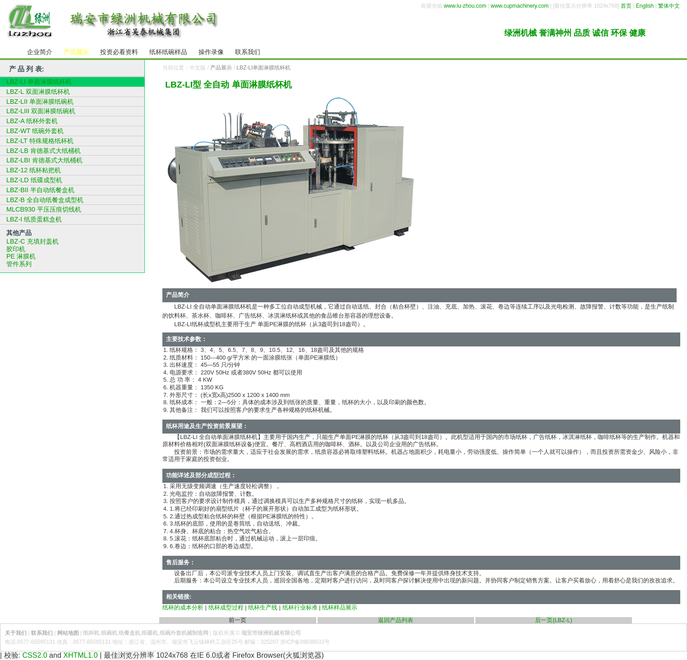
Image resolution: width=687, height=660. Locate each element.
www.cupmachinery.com (520, 6)
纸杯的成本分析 (182, 607)
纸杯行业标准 (300, 607)
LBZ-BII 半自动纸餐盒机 (40, 190)
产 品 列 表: (26, 69)
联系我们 (42, 633)
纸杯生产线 (262, 607)
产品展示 (221, 68)
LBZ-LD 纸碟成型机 (34, 180)
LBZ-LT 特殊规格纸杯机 (40, 140)
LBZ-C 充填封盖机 (32, 241)
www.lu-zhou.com (465, 6)
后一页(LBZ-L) (553, 620)
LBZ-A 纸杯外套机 (32, 121)
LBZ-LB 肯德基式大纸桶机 (43, 150)
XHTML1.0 (80, 655)
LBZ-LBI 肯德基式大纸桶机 (44, 160)
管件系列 (19, 264)
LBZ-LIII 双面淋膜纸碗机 (40, 111)
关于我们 (16, 633)
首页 (626, 6)
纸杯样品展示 (339, 607)
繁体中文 (669, 6)
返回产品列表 (395, 620)
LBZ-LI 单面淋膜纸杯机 (39, 81)
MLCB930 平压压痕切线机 (43, 209)
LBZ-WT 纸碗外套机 (35, 130)
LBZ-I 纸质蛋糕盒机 (34, 219)
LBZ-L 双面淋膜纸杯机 (38, 91)
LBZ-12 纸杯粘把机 (33, 170)
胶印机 (15, 249)
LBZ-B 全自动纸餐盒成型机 (44, 199)
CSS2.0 (35, 655)
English (645, 6)
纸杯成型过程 (226, 607)
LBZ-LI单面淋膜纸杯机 (263, 68)
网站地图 (68, 633)
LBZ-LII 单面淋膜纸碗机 (40, 101)
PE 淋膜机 (21, 256)
